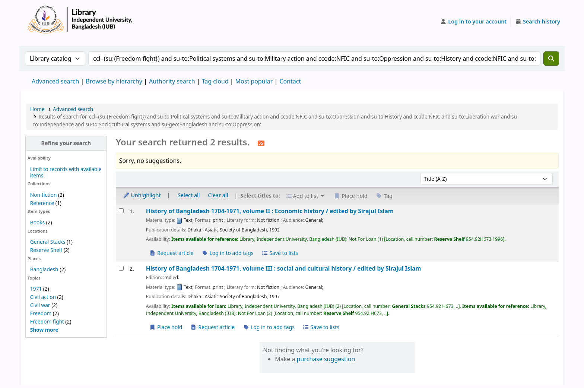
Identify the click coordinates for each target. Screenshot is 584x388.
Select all (189, 195)
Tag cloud (215, 81)
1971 (36, 288)
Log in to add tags (227, 252)
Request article (171, 252)
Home (37, 109)
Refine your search (66, 142)
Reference (42, 202)
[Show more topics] (44, 329)
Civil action (43, 296)
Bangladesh (44, 269)
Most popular (254, 81)
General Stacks (47, 241)
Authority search (172, 81)
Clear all (218, 195)
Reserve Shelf (46, 249)
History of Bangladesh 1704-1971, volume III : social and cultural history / (283, 268)
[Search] (551, 58)
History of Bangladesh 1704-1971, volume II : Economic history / (270, 211)
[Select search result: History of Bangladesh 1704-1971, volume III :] (121, 268)
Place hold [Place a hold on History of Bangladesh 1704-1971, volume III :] (165, 327)
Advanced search (55, 81)
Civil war (40, 305)
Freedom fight (47, 321)
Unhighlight (142, 195)
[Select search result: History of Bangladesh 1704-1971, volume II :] (121, 210)
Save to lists (279, 252)
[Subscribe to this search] (261, 143)
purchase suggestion (326, 359)
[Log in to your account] (473, 22)
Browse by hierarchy (114, 81)
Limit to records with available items (66, 172)
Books (37, 222)
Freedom (40, 313)
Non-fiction (43, 194)
